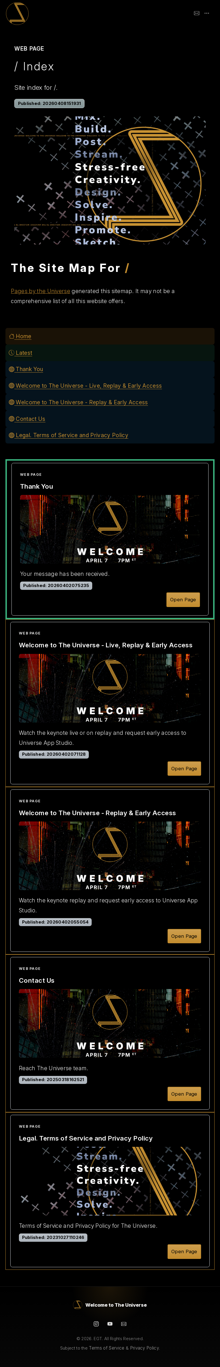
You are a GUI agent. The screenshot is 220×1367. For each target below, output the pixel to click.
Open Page (183, 599)
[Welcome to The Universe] (110, 1305)
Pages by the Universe (40, 291)
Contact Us (27, 418)
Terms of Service (106, 1348)
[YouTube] (110, 1324)
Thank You (26, 369)
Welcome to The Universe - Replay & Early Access (78, 402)
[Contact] (124, 1324)
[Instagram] (96, 1324)
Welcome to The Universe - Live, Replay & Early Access (85, 385)
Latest (20, 352)
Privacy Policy (144, 1348)
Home (20, 336)
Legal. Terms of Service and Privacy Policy (68, 435)
